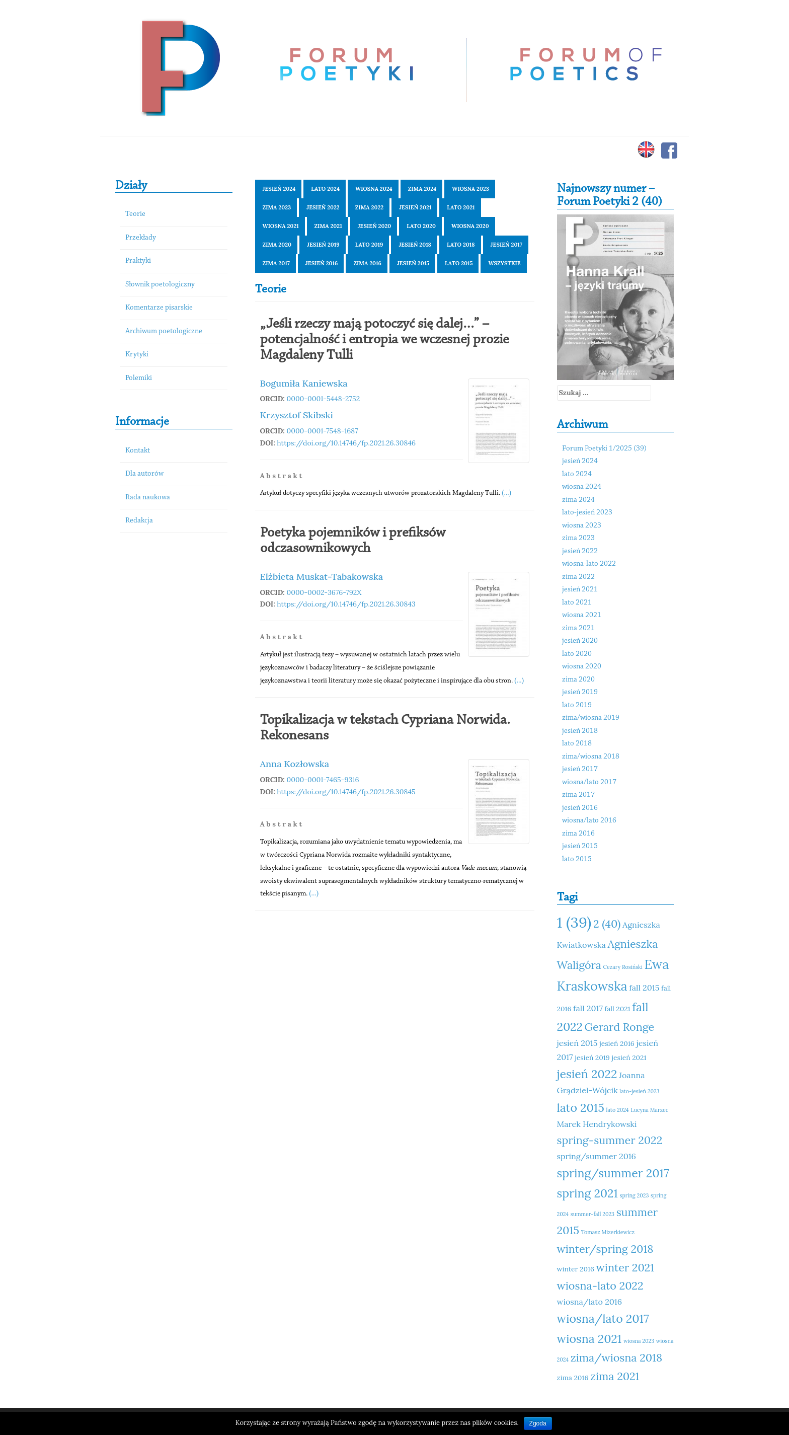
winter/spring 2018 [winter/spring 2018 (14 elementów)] (605, 1249)
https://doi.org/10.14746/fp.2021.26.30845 (346, 791)
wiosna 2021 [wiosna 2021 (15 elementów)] (589, 1338)
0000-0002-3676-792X (324, 592)
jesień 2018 (415, 244)
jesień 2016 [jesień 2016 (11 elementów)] (617, 1043)
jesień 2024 (279, 188)
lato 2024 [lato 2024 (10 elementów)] (617, 1109)
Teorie (135, 214)
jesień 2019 (323, 244)
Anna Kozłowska (295, 764)
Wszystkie (504, 263)
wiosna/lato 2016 (589, 820)
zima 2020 (277, 244)
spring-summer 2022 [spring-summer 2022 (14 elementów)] (610, 1140)
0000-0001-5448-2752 (323, 398)
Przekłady (140, 238)
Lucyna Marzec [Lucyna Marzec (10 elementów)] (649, 1109)
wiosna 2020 (470, 226)
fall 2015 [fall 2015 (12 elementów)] (644, 988)
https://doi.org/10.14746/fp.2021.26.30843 (346, 604)
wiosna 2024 (373, 188)
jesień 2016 (321, 263)
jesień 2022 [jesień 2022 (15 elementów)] (587, 1074)
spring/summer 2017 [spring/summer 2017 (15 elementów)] (613, 1173)
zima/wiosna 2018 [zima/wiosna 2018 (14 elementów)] (616, 1357)
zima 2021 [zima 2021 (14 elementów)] (614, 1376)
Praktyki (138, 261)
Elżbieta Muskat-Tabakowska (321, 576)
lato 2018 (461, 244)
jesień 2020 (374, 226)
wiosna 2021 (281, 226)
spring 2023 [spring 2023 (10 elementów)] (634, 1195)
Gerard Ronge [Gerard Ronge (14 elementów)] (620, 1027)
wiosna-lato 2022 (589, 564)
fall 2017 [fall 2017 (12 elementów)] (588, 1008)
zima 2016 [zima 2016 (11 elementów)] (573, 1377)
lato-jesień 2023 (587, 512)
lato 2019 (369, 244)
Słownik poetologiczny (160, 284)
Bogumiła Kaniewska (304, 383)
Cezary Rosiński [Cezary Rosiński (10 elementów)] (623, 966)
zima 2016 (367, 263)
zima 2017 (276, 263)
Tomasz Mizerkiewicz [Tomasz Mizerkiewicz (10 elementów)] (608, 1232)
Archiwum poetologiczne (163, 331)
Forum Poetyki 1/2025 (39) (604, 448)
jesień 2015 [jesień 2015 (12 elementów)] (577, 1043)
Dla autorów (144, 474)
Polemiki (138, 378)
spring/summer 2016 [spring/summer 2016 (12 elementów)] (596, 1156)
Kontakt (137, 451)
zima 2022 (369, 207)
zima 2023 (277, 207)
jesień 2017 (506, 244)
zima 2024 (422, 188)
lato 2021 (461, 207)
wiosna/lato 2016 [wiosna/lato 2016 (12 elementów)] (589, 1302)
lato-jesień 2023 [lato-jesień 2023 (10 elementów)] (639, 1091)
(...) (506, 492)
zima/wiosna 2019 (590, 718)
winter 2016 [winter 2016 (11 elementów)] (575, 1268)
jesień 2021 (415, 207)
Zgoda (537, 1423)
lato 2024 (325, 188)
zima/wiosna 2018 (590, 757)
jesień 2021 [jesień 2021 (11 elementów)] (628, 1057)
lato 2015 (458, 263)
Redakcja (139, 520)
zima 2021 (328, 226)
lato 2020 (421, 226)
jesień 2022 (323, 207)
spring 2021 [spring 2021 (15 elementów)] (587, 1193)
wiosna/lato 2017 (589, 782)
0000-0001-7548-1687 (322, 430)
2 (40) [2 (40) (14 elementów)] (606, 924)
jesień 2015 (413, 263)
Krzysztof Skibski (296, 415)
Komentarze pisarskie (159, 308)
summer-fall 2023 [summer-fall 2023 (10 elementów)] (592, 1214)
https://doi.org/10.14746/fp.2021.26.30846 (346, 442)
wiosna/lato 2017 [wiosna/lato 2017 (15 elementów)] (603, 1318)
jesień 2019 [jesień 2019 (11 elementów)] (592, 1057)
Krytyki (136, 354)
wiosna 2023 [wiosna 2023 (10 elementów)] (638, 1340)
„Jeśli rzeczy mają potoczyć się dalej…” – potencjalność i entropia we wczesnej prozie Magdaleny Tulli (384, 339)
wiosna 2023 (470, 188)
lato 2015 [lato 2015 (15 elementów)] (580, 1107)
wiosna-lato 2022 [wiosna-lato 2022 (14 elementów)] (600, 1285)
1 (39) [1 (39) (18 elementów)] (574, 922)
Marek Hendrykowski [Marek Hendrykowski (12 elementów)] (597, 1124)
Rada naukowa (147, 497)
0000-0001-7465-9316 (323, 779)
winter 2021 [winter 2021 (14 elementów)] (625, 1267)
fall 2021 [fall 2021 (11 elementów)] (617, 1008)
